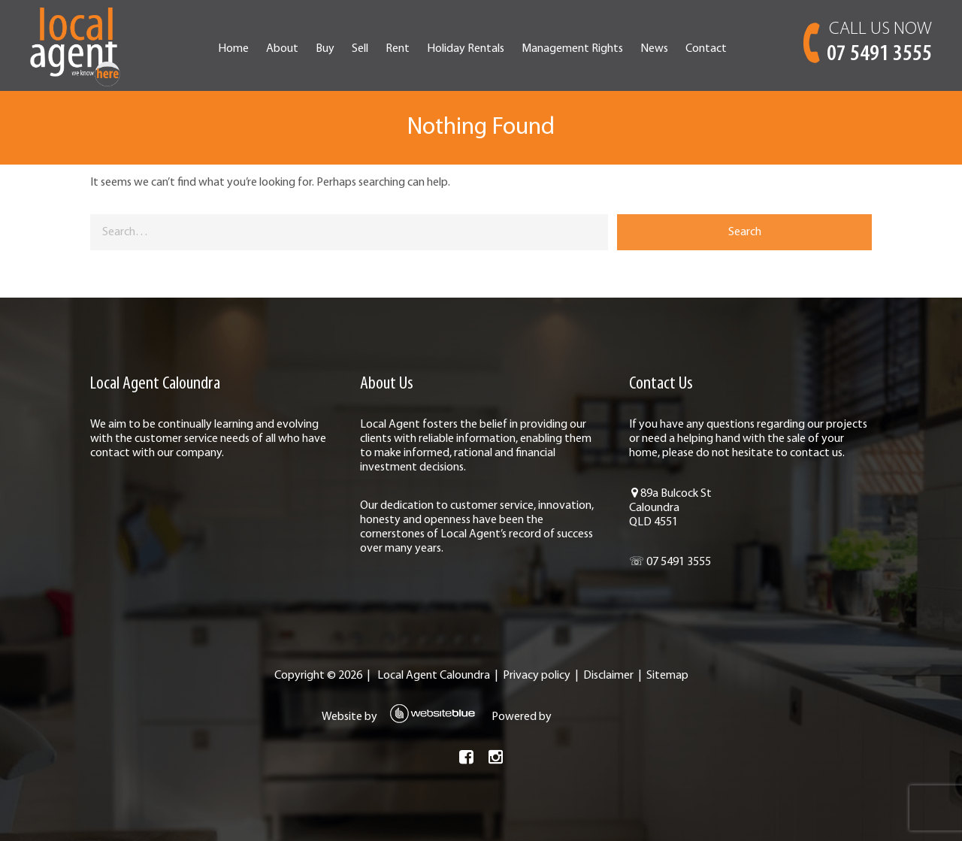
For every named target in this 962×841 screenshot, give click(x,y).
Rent (398, 49)
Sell (360, 49)
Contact (706, 49)
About (282, 49)
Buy (325, 49)
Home (233, 49)
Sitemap (667, 676)
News (654, 49)
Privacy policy (536, 676)
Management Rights (572, 49)
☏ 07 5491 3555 (670, 562)
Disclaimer (608, 676)
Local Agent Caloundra (433, 676)
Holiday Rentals (465, 49)
